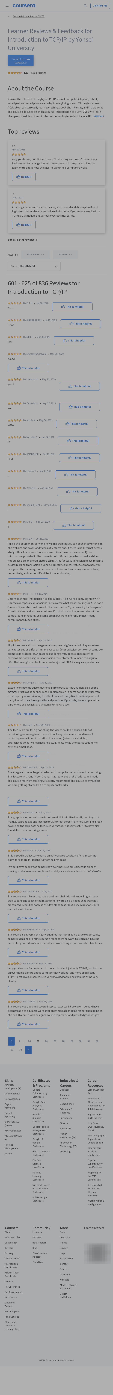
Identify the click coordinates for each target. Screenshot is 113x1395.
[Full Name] (56, 651)
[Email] (56, 666)
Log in (50, 745)
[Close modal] (88, 625)
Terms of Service (41, 767)
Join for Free (56, 698)
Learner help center (56, 760)
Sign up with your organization (40, 753)
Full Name (31, 645)
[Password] (52, 685)
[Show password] (85, 685)
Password (31, 674)
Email (28, 659)
